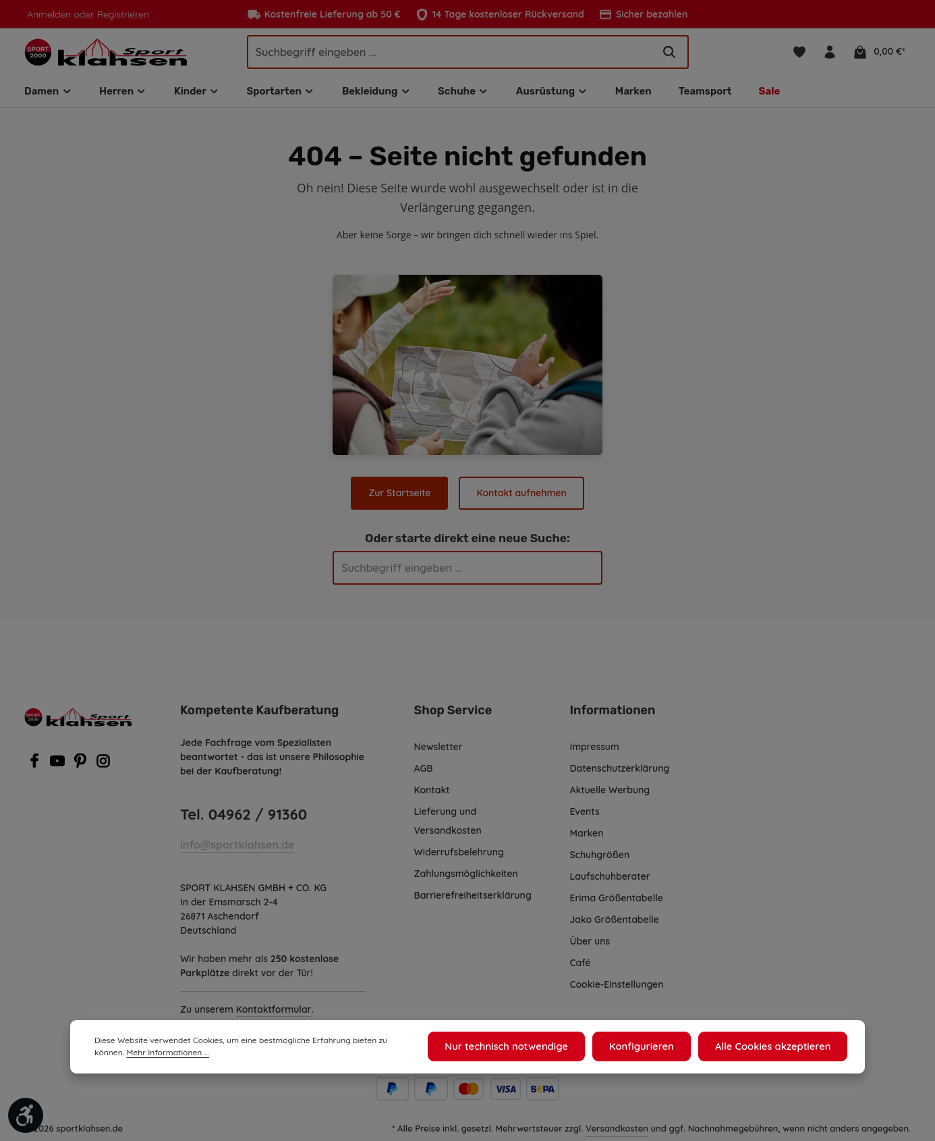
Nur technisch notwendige (521, 1047)
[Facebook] (36, 769)
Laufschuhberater (610, 880)
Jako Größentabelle (614, 923)
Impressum (595, 750)
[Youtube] (58, 769)
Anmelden (48, 14)
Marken (586, 837)
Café (580, 966)
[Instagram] (103, 769)
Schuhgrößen (600, 858)
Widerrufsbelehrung (459, 856)
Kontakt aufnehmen (521, 496)
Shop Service (452, 714)
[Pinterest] (81, 769)
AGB (424, 772)
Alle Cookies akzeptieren (776, 1047)
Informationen (610, 714)
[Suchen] (669, 53)
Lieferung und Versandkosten (448, 825)
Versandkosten (617, 1132)
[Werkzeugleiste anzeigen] (25, 1115)
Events (585, 815)
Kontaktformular (273, 1013)
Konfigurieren (650, 1047)
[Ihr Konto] (831, 53)
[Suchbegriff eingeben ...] (450, 53)
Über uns (590, 945)
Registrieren (119, 14)
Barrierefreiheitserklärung (472, 899)
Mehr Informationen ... (133, 1054)
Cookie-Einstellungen (618, 988)
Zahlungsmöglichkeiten (466, 877)
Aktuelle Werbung (610, 794)
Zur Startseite (400, 496)
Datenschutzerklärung (619, 772)
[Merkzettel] (799, 53)
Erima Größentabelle (616, 902)
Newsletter (438, 750)
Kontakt (431, 794)
